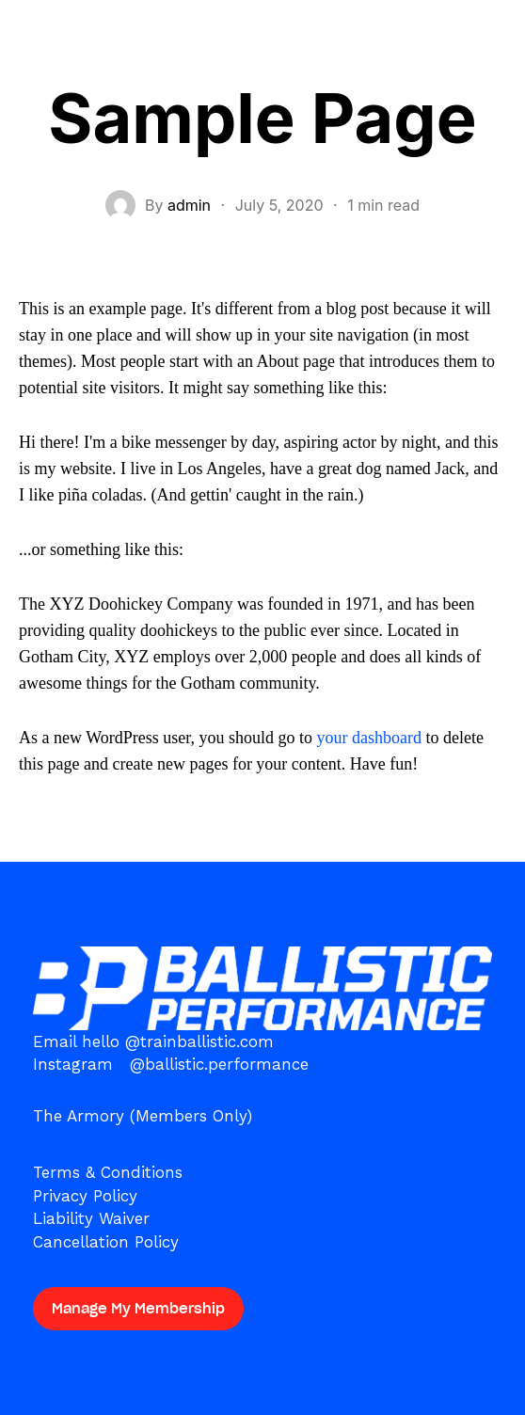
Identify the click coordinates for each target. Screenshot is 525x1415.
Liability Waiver (91, 1218)
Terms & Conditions (108, 1172)
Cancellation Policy (106, 1241)
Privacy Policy (85, 1195)
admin (189, 205)
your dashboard (368, 737)
